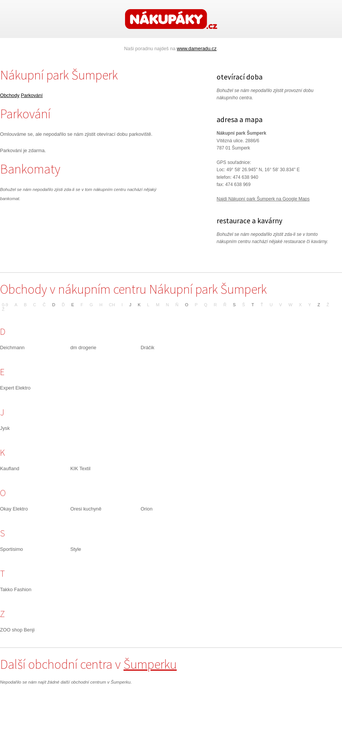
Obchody (9, 95)
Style (75, 549)
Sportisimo (11, 549)
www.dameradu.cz (197, 48)
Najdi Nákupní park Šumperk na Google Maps (263, 199)
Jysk (5, 428)
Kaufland (9, 468)
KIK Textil (80, 468)
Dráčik (147, 347)
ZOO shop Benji (17, 630)
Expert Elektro (15, 388)
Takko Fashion (16, 589)
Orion (146, 509)
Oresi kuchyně (85, 509)
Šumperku (150, 664)
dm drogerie (83, 347)
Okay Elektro (14, 509)
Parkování (32, 95)
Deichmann (12, 347)
